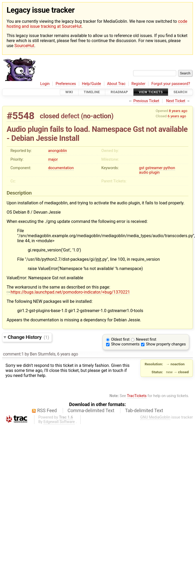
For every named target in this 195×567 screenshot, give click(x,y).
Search (180, 92)
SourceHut (24, 45)
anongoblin (57, 150)
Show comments (125, 344)
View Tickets (151, 92)
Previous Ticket (146, 101)
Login (45, 84)
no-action (97, 116)
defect (70, 116)
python (169, 168)
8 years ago (178, 111)
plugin (154, 172)
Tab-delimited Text (144, 410)
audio (143, 172)
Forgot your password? (170, 84)
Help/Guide (91, 84)
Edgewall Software (59, 422)
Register (138, 84)
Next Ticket (175, 101)
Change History (28, 337)
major (53, 159)
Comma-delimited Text (90, 410)
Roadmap (119, 92)
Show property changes (166, 344)
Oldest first (120, 339)
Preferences (66, 84)
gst (141, 168)
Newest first (146, 339)
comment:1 (13, 354)
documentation (61, 168)
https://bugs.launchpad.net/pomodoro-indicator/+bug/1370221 (68, 292)
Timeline (92, 92)
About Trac (116, 84)
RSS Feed (47, 410)
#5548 (20, 116)
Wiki (69, 92)
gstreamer (154, 168)
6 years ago (176, 116)
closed (49, 116)
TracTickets (137, 396)
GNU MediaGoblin (155, 417)
